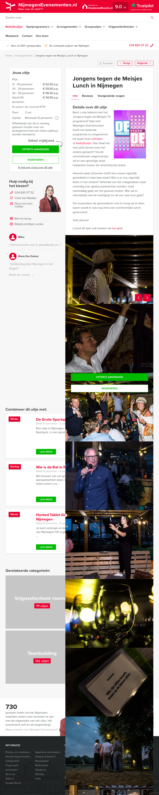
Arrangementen (67, 27)
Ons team (42, 36)
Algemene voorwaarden (48, 752)
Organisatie (12, 765)
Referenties (41, 765)
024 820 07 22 (138, 45)
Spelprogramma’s (38, 27)
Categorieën (12, 761)
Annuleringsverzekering (19, 757)
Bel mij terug (20, 218)
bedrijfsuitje (83, 143)
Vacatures (40, 770)
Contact (27, 36)
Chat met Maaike (22, 198)
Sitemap (39, 774)
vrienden (96, 139)
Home (9, 56)
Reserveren (36, 160)
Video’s (10, 779)
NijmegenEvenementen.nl (47, 7)
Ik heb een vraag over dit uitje (35, 167)
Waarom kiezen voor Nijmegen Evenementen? (32, 730)
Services (10, 774)
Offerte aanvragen (35, 149)
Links (38, 779)
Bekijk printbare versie (26, 224)
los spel (117, 228)
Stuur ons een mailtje (20, 205)
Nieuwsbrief (42, 761)
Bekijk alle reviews (22, 275)
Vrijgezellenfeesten (121, 27)
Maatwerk (12, 36)
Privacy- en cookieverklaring (19, 752)
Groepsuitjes (93, 27)
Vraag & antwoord (45, 757)
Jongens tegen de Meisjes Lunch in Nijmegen (61, 56)
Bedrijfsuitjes (14, 27)
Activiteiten (12, 770)
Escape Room (13, 783)
